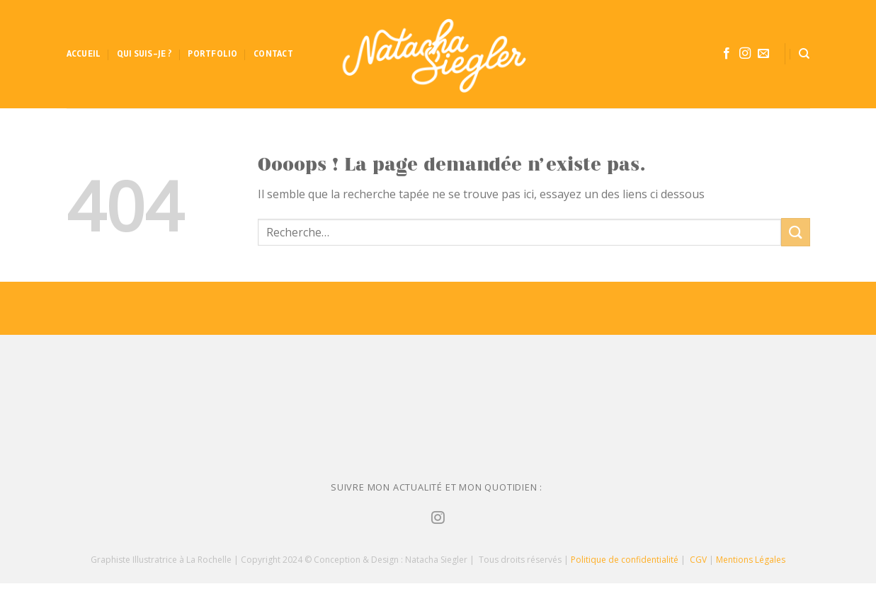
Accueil (84, 53)
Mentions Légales (750, 560)
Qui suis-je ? (144, 53)
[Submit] (795, 232)
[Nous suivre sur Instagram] (745, 53)
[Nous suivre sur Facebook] (726, 53)
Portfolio (212, 53)
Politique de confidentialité (624, 560)
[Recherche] (804, 53)
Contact (273, 53)
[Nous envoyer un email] (763, 53)
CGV (698, 560)
